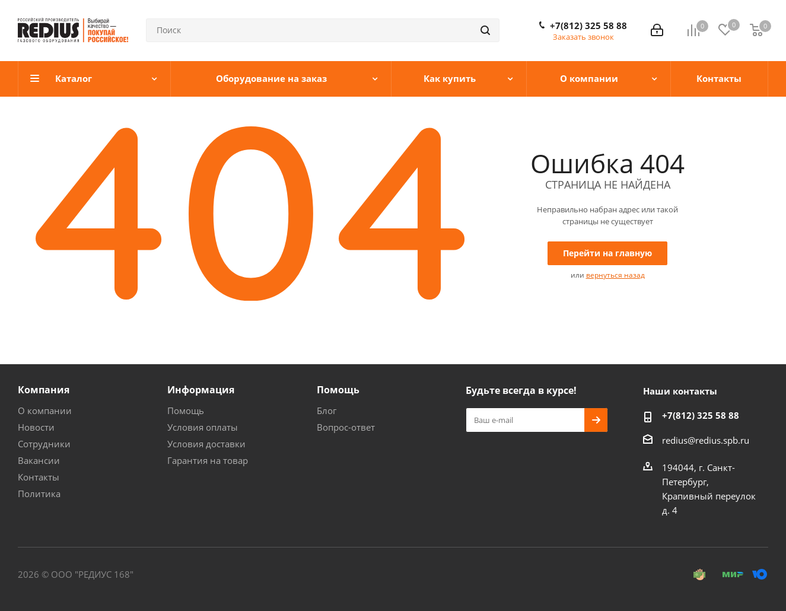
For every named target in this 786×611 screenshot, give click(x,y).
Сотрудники (44, 444)
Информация (200, 389)
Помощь (185, 410)
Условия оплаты (202, 427)
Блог (326, 410)
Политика (39, 493)
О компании (45, 410)
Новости (36, 427)
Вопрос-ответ (346, 427)
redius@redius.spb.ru (705, 440)
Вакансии (39, 460)
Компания (43, 389)
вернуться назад (615, 275)
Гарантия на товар (207, 460)
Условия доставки (206, 444)
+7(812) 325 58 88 (588, 25)
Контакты (38, 477)
